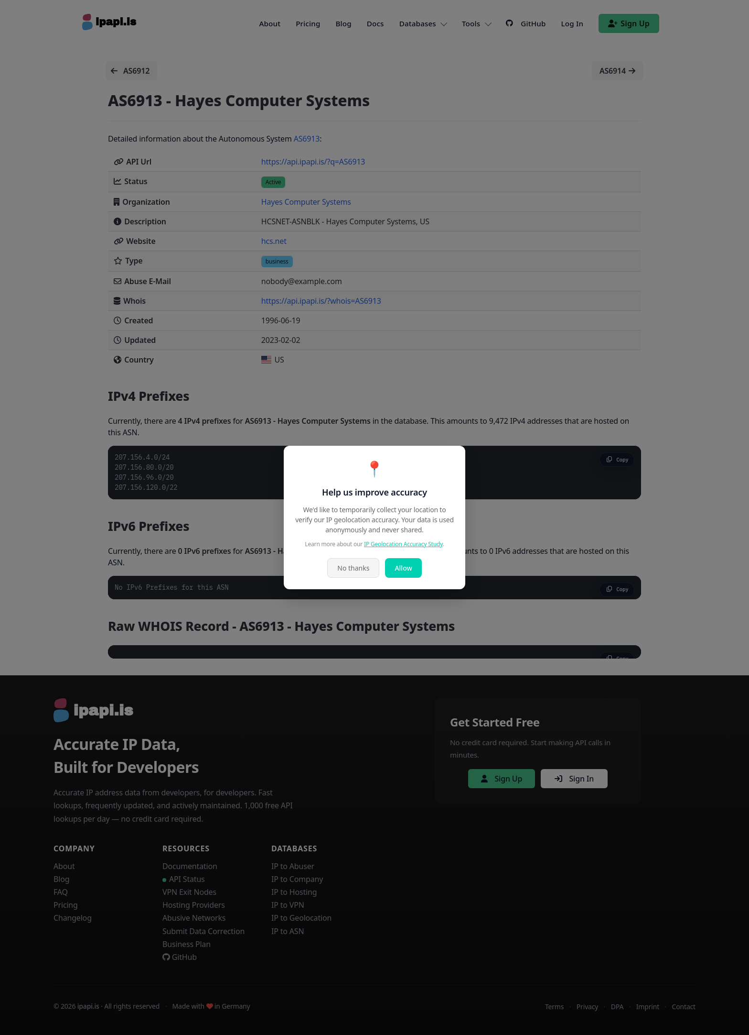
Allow (403, 568)
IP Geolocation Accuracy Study (403, 544)
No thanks (353, 568)
